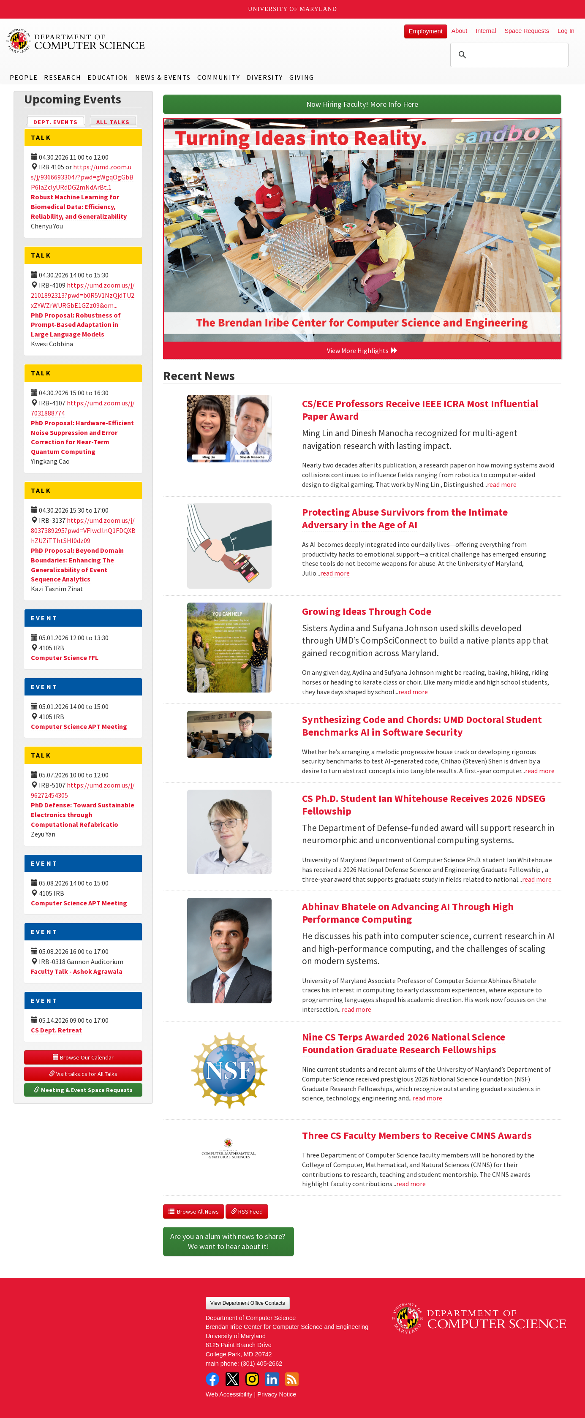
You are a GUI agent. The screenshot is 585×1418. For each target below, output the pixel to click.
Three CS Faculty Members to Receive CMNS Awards (417, 1135)
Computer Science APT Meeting (79, 726)
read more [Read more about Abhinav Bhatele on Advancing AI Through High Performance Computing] (356, 1009)
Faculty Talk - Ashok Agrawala (76, 971)
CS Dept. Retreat (56, 1030)
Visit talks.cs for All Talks (83, 1074)
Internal (486, 30)
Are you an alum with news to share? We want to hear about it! (228, 1241)
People (24, 77)
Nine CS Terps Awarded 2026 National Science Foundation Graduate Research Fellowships (403, 1043)
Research (62, 77)
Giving (301, 77)
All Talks (113, 122)
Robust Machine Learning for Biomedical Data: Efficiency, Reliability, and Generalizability (79, 206)
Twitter (232, 1379)
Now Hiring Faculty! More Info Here (362, 104)
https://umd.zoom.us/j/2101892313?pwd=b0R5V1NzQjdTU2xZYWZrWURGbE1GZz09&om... (83, 295)
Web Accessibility (229, 1394)
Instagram (252, 1379)
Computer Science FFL (64, 657)
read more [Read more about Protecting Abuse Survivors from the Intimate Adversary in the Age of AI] (335, 573)
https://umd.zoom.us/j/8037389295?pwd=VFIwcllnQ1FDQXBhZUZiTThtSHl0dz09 (83, 530)
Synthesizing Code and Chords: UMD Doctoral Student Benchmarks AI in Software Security (422, 726)
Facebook (212, 1379)
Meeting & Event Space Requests (83, 1090)
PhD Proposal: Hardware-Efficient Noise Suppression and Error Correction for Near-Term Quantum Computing (82, 437)
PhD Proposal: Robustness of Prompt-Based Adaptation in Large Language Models (76, 325)
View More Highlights (362, 350)
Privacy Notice (276, 1394)
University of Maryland (292, 9)
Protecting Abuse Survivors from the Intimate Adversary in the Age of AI (405, 518)
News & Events (163, 77)
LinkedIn (272, 1379)
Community (218, 77)
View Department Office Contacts (247, 1303)
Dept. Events (59, 121)
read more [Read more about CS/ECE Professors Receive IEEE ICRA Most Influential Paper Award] (502, 484)
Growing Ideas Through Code (366, 611)
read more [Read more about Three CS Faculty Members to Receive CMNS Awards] (411, 1183)
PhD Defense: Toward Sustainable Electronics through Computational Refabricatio (82, 815)
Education (107, 77)
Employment (426, 31)
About (460, 30)
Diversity (265, 77)
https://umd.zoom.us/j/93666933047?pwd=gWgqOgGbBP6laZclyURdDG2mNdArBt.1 (82, 177)
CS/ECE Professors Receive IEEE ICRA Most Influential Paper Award (420, 410)
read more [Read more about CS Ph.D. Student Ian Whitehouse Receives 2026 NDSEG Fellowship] (537, 879)
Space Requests (526, 30)
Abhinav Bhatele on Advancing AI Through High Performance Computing (408, 913)
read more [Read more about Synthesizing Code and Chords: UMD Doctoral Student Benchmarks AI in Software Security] (540, 770)
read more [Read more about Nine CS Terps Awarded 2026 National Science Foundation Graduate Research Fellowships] (427, 1098)
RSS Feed (247, 1211)
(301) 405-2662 (261, 1363)
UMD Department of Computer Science (76, 41)
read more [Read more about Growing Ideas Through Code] (413, 691)
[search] (508, 55)
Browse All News (194, 1211)
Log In (566, 30)
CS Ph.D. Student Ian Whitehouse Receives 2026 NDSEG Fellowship (423, 805)
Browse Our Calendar (83, 1057)
